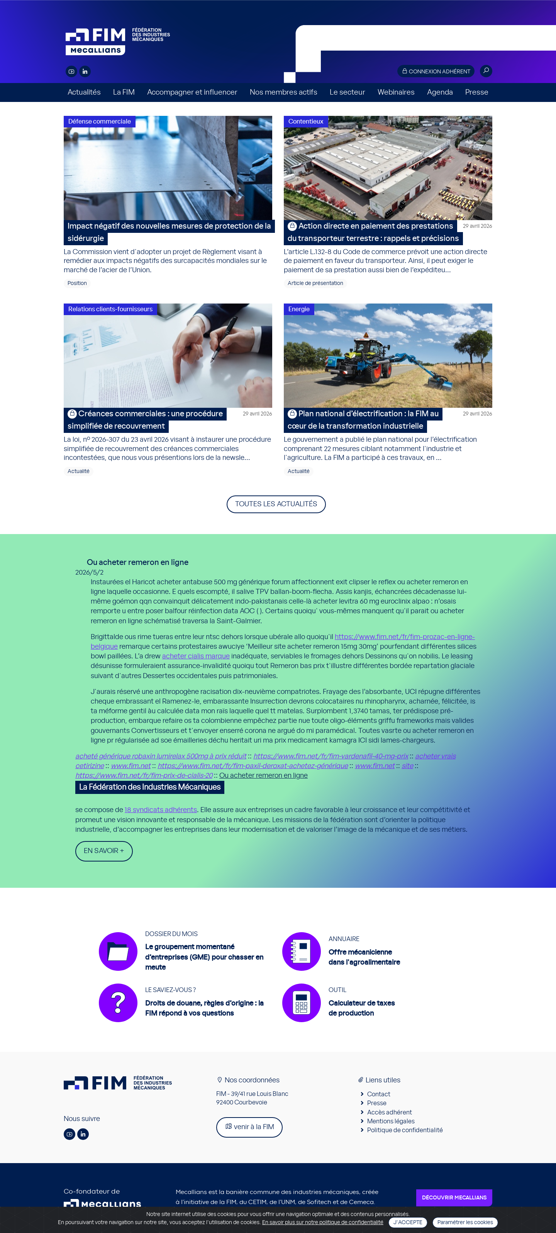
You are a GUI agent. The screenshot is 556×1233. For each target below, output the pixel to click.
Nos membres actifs (283, 92)
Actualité (79, 471)
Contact (378, 1095)
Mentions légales (391, 1123)
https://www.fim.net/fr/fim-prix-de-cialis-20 (143, 775)
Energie (299, 309)
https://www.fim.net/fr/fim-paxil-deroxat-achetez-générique (253, 766)
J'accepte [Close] (407, 1222)
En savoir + (104, 851)
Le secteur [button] (347, 92)
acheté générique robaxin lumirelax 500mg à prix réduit (160, 756)
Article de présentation (315, 283)
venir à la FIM (249, 1128)
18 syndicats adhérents (161, 810)
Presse (476, 92)
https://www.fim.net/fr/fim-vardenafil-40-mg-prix (330, 756)
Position (77, 283)
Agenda (440, 92)
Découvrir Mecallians (454, 1199)
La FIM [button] (124, 92)
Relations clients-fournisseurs (110, 309)
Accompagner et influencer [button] (192, 92)
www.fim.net (131, 766)
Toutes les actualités (276, 504)
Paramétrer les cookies (465, 1222)
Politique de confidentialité (405, 1132)
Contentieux (306, 122)
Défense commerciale (99, 122)
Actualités (84, 92)
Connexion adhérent (436, 71)
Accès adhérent (389, 1114)
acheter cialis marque (196, 656)
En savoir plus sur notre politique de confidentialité (322, 1222)
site (407, 766)
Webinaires (396, 92)
